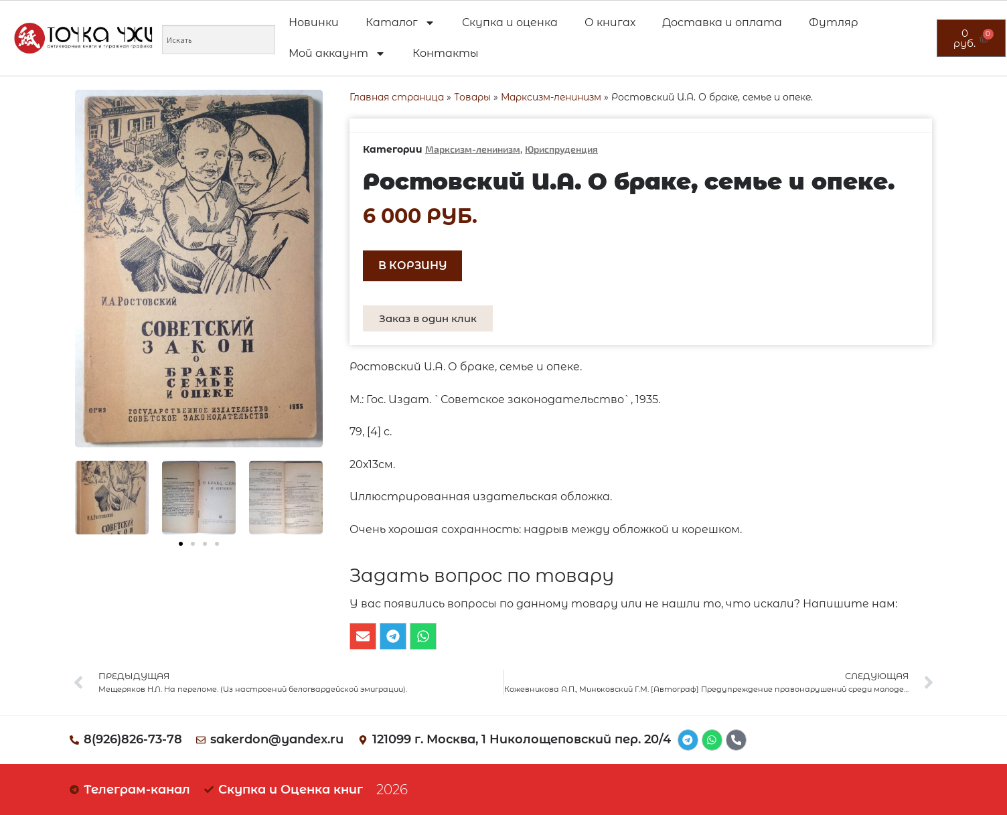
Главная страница (397, 97)
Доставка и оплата (722, 22)
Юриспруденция (561, 149)
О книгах (610, 22)
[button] (181, 544)
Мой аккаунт (337, 54)
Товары (472, 97)
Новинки (314, 22)
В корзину (412, 265)
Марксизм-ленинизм (551, 97)
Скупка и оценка (510, 22)
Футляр (833, 22)
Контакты (445, 53)
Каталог (400, 23)
